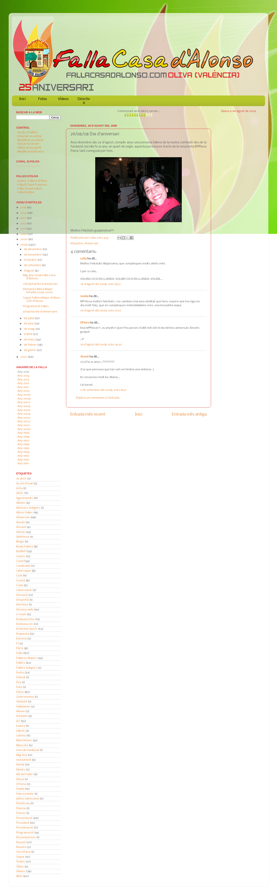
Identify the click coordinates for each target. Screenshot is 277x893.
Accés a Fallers (28, 132)
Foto (19, 687)
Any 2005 (24, 410)
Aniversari (91, 243)
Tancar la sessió (28, 144)
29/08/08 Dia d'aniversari (40, 284)
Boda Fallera (24, 546)
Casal (20, 561)
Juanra (20, 726)
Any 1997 (23, 440)
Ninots (20, 769)
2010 (23, 234)
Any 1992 (23, 459)
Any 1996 (23, 444)
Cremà (20, 580)
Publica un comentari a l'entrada (97, 398)
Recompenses (26, 837)
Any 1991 (23, 463)
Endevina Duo (25, 619)
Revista (21, 847)
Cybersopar (24, 590)
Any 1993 (23, 456)
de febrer (30, 344)
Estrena (21, 638)
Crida (19, 585)
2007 (24, 357)
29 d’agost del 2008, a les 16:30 (101, 344)
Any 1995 (23, 448)
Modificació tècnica (31, 151)
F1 (17, 643)
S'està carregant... (28, 166)
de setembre (33, 265)
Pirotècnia (23, 803)
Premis (21, 813)
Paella (20, 789)
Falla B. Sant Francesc (32, 184)
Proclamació (24, 827)
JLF (18, 721)
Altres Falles (24, 512)
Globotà (21, 701)
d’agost (29, 270)
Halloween (23, 706)
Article (20, 532)
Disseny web (24, 609)
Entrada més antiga (189, 414)
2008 (24, 244)
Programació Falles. (36, 306)
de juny (29, 323)
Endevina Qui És (26, 629)
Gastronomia (25, 697)
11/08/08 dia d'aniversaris (40, 311)
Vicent (84, 356)
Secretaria (23, 852)
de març (29, 339)
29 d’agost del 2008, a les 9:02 (100, 310)
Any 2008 (24, 398)
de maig (29, 329)
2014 (23, 213)
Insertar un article (30, 136)
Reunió (21, 842)
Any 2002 (24, 421)
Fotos (42, 99)
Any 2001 (24, 425)
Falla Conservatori (30, 188)
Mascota (22, 745)
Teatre (20, 861)
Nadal (20, 764)
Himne (20, 711)
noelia (84, 296)
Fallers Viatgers (26, 668)
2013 (23, 218)
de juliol (29, 318)
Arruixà (21, 527)
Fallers (20, 663)
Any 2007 (24, 402)
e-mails (21, 614)
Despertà (22, 600)
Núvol (20, 779)
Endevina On (24, 624)
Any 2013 (23, 379)
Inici (22, 99)
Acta (19, 488)
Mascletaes (24, 740)
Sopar (20, 857)
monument (23, 760)
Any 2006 (24, 406)
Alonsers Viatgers (28, 508)
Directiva (84, 101)
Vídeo (20, 866)
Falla (19, 653)
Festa (20, 672)
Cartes (20, 556)
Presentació (24, 818)
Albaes (21, 503)
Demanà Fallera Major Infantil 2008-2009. (38, 291)
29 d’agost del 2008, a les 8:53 (100, 284)
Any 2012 (23, 383)
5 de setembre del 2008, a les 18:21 (103, 390)
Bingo (20, 541)
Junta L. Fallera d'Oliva (32, 181)
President (22, 823)
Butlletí (21, 551)
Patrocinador (25, 794)
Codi (19, 575)
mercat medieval (27, 750)
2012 (23, 223)
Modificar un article (30, 140)
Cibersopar (23, 571)
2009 (24, 239)
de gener (30, 350)
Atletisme (22, 537)
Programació (25, 832)
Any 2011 (23, 387)
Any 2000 (24, 429)
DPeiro (84, 322)
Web (19, 876)
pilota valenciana (27, 798)
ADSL (20, 493)
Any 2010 (24, 391)
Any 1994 (23, 452)
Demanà (22, 595)
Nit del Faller (24, 774)
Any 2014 (23, 375)
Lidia (93, 237)
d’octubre (30, 260)
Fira (18, 682)
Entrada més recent (87, 414)
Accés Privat (24, 483)
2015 (23, 207)
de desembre (33, 249)
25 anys (21, 478)
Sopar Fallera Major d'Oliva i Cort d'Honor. (41, 299)
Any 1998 (23, 436)
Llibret (20, 731)
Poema (21, 808)
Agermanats (24, 498)
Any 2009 (24, 394)
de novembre (33, 254)
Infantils (22, 716)
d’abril (28, 334)
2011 (23, 228)
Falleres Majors (26, 658)
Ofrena (21, 784)
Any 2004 (24, 414)
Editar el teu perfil (29, 147)
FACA (19, 648)
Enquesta (22, 634)
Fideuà (20, 677)
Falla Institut (26, 192)
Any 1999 (23, 433)
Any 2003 (24, 417)
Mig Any (21, 755)
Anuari (20, 522)
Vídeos (63, 99)
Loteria (21, 735)
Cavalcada (23, 566)
